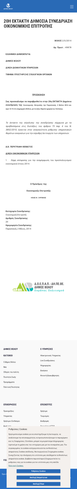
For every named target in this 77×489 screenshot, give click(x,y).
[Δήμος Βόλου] (8, 6)
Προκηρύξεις (9, 411)
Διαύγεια (44, 371)
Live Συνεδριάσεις (47, 361)
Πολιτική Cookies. (16, 466)
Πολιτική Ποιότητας (12, 387)
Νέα (5, 367)
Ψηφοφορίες (45, 366)
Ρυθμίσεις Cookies (38, 471)
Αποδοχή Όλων (38, 484)
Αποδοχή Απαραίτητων (38, 477)
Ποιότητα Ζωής (10, 377)
